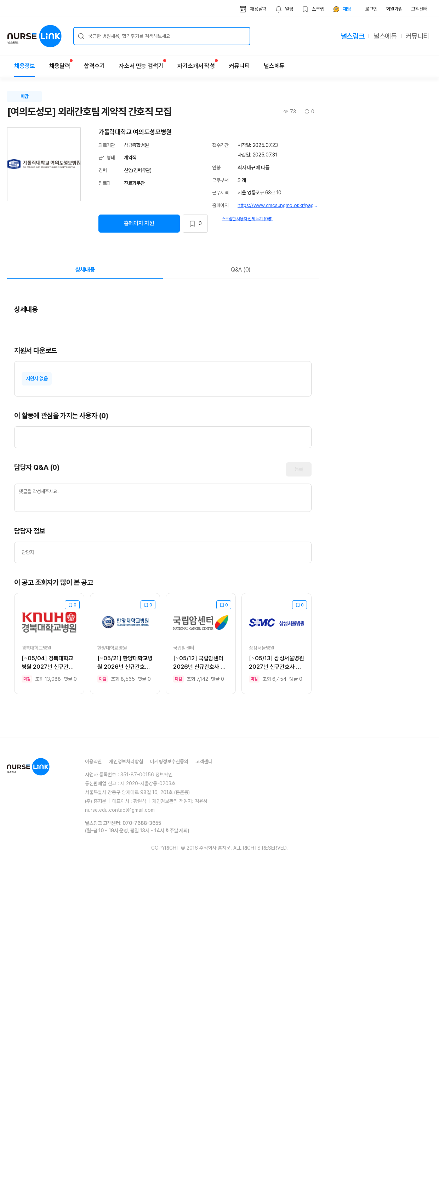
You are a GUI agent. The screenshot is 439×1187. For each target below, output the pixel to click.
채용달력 (59, 64)
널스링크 (352, 36)
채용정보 (24, 65)
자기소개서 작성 (196, 64)
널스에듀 (385, 36)
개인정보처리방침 (126, 1094)
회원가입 (394, 9)
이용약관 (93, 1094)
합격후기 (94, 65)
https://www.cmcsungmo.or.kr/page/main (278, 205)
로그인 (371, 9)
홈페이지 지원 (139, 223)
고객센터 (419, 9)
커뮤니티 (417, 36)
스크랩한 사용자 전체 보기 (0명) (247, 218)
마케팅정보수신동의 (169, 1094)
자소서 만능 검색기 (141, 64)
